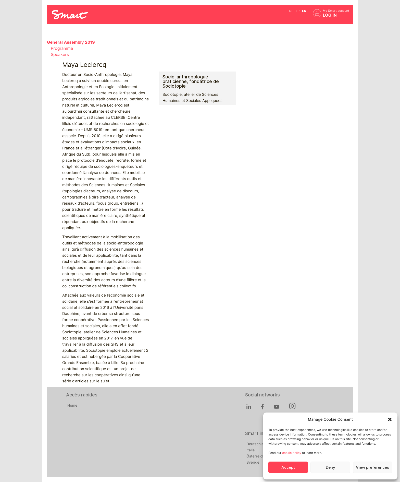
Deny (330, 467)
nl (291, 11)
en (304, 11)
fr (297, 11)
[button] (389, 419)
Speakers (60, 54)
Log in (330, 15)
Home (72, 406)
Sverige (252, 463)
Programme (62, 48)
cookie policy (291, 453)
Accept (288, 467)
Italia (250, 450)
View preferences (372, 467)
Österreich (255, 456)
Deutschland (257, 444)
